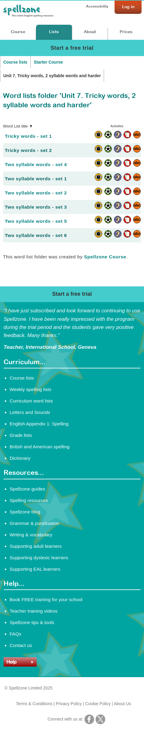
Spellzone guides (27, 488)
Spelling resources (29, 500)
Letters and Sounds (30, 412)
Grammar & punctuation (34, 523)
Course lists (15, 62)
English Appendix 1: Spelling (39, 423)
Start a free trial (72, 48)
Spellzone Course (105, 256)
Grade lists (21, 435)
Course (18, 31)
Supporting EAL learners (35, 569)
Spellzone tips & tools (32, 622)
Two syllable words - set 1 (36, 178)
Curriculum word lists (31, 400)
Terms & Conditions (34, 703)
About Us (122, 703)
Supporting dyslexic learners (39, 557)
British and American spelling (39, 446)
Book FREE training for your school (46, 599)
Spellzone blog (25, 511)
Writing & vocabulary (31, 534)
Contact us (21, 645)
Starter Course (48, 62)
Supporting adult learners (36, 546)
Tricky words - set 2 (28, 150)
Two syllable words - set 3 (36, 207)
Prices (126, 31)
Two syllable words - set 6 (36, 235)
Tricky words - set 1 (28, 136)
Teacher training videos (34, 611)
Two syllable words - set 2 (36, 192)
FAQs (15, 633)
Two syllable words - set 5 (36, 221)
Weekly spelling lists (30, 389)
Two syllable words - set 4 (36, 164)
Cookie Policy (98, 703)
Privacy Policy (69, 703)
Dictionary (20, 458)
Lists (54, 31)
